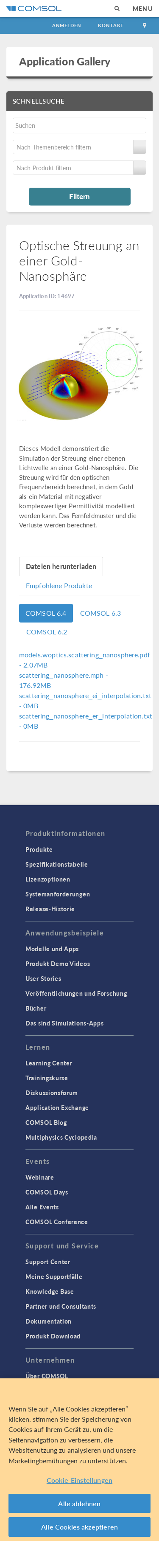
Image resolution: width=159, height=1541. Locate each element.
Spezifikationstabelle (56, 864)
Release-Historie (50, 908)
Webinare (39, 1177)
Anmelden (66, 25)
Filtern (79, 196)
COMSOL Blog (46, 1122)
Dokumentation (48, 1321)
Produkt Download (53, 1336)
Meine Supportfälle (54, 1276)
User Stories (43, 978)
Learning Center (49, 1063)
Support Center (47, 1261)
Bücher (35, 1008)
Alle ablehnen (79, 1503)
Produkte (39, 849)
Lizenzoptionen (47, 879)
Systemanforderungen (57, 894)
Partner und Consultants (60, 1306)
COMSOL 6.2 (46, 632)
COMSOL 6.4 (46, 613)
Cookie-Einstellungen (79, 1480)
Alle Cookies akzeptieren (79, 1527)
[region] (79, 1459)
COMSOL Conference (56, 1221)
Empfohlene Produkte (59, 585)
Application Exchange (57, 1107)
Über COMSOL (46, 1376)
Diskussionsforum (51, 1092)
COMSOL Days (46, 1192)
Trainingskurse (46, 1077)
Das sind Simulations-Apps (64, 1023)
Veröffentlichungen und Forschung (76, 993)
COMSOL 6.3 (100, 613)
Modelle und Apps (52, 948)
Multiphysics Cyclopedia (61, 1137)
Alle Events (42, 1207)
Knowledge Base (49, 1291)
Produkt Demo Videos (57, 963)
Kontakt (111, 25)
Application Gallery (64, 61)
